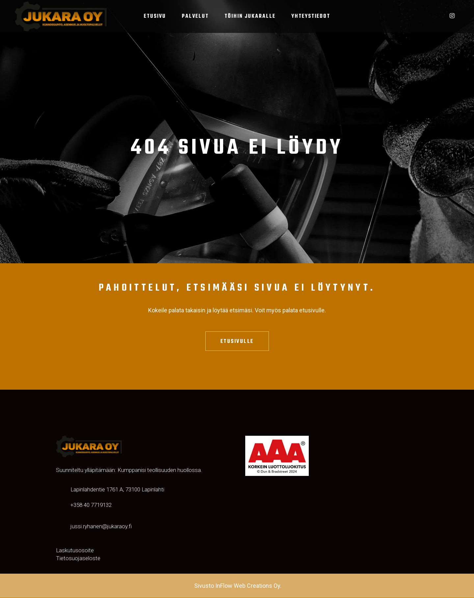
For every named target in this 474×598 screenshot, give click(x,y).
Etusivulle (237, 341)
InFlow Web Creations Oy (247, 586)
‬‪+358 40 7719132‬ (91, 505)
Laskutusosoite (75, 550)
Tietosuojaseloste (78, 558)
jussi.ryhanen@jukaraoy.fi (101, 526)
